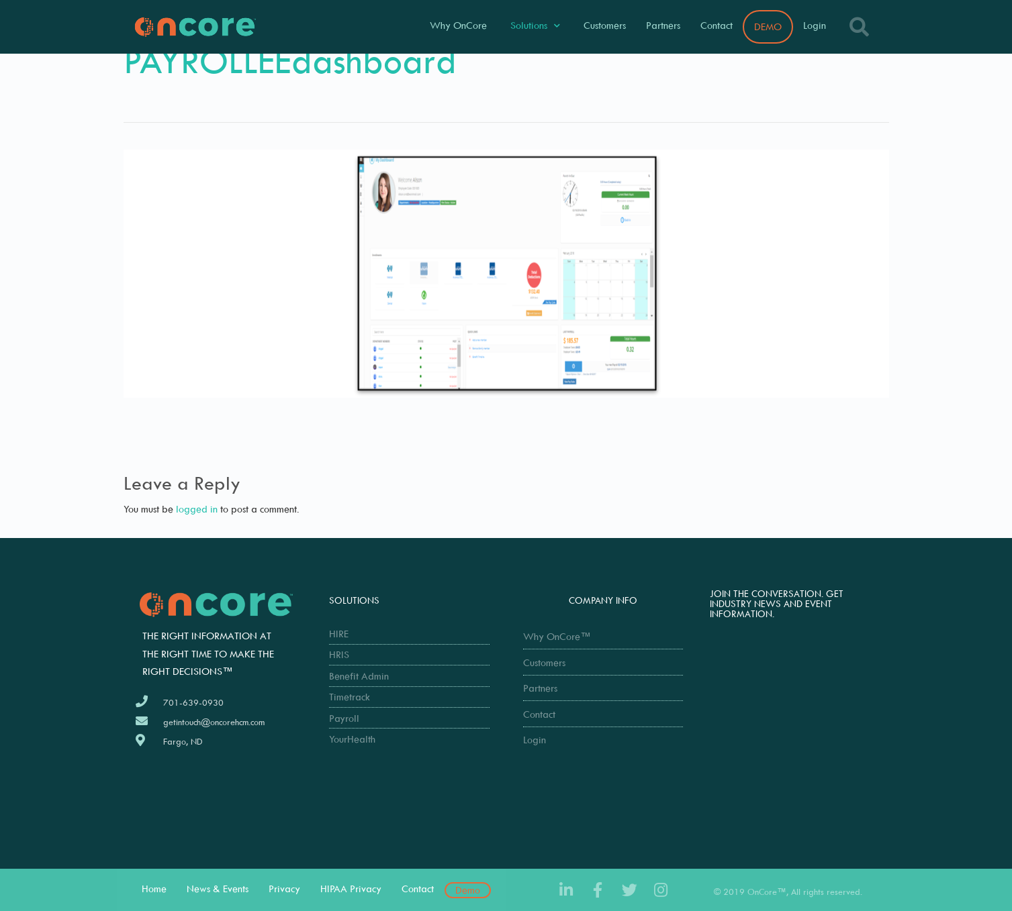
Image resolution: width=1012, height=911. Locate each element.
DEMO (768, 26)
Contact (716, 25)
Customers (605, 25)
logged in (197, 508)
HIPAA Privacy (350, 888)
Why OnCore (458, 25)
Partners (663, 25)
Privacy (284, 888)
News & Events (217, 888)
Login (814, 25)
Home (154, 888)
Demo (467, 889)
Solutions (535, 25)
